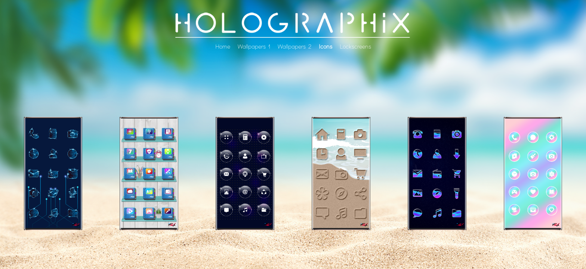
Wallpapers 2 (294, 47)
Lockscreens (355, 47)
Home (222, 47)
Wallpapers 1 (254, 47)
